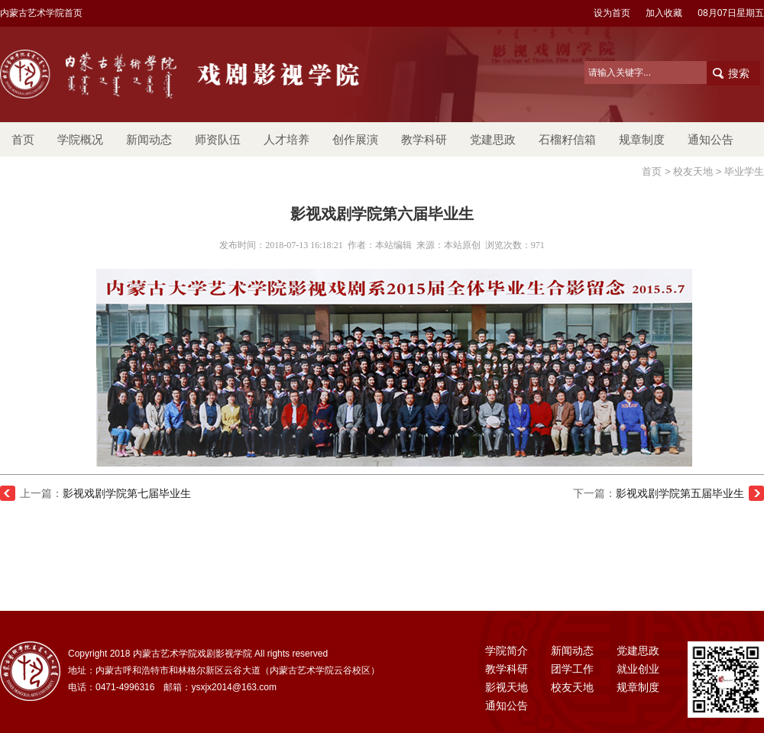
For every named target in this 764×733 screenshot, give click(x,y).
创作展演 (355, 139)
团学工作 (572, 669)
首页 (22, 139)
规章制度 (642, 139)
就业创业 (638, 669)
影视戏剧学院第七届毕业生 (127, 493)
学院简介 (506, 650)
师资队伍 (218, 139)
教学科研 (424, 139)
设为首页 (612, 13)
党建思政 (493, 139)
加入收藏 (664, 13)
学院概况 (80, 139)
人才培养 (286, 139)
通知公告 (710, 139)
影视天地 (506, 687)
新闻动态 (149, 139)
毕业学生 (744, 171)
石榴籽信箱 (567, 139)
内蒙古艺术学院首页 (41, 13)
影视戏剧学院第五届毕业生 (680, 493)
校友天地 (693, 171)
